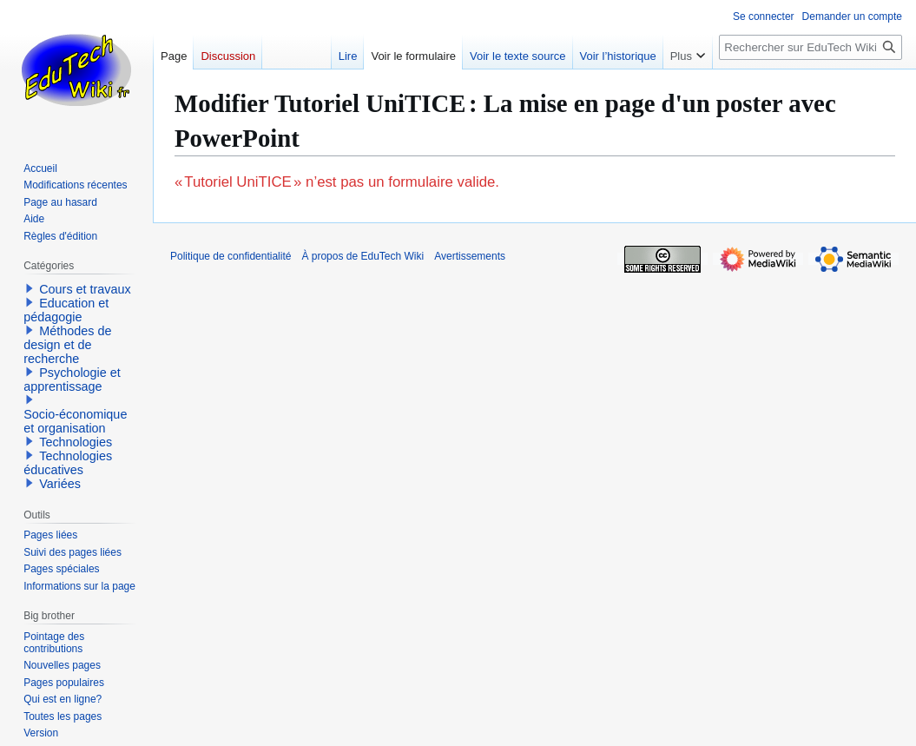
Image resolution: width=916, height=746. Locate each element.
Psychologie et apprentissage (72, 379)
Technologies (75, 442)
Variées (60, 484)
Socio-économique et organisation (75, 421)
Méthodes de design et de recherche (67, 345)
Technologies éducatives (67, 463)
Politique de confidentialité (230, 256)
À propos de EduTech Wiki (362, 256)
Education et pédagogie (66, 310)
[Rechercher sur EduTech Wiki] (810, 47)
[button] (29, 288)
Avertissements (469, 256)
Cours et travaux (85, 289)
